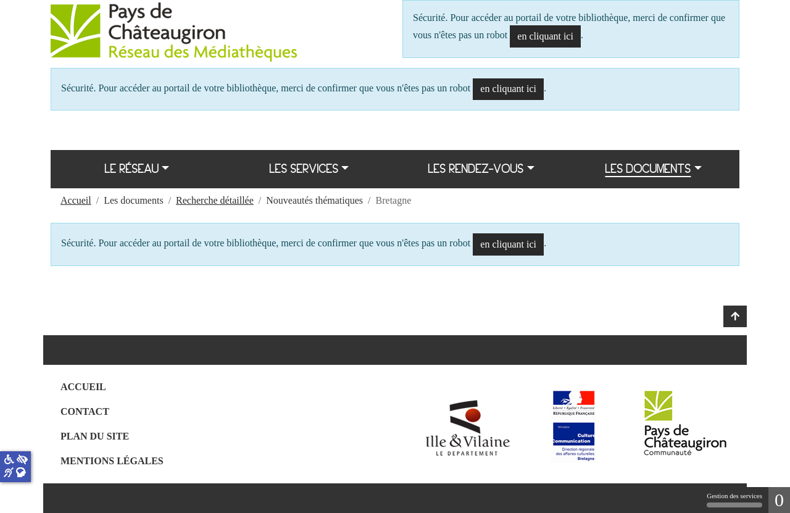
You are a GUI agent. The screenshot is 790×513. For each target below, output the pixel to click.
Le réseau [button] (131, 168)
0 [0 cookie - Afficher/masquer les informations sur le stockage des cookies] (779, 500)
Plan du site (94, 436)
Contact (84, 411)
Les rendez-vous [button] (475, 168)
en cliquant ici (545, 36)
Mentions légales (112, 461)
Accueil (83, 387)
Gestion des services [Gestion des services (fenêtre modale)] (734, 499)
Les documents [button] (648, 168)
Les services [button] (303, 168)
